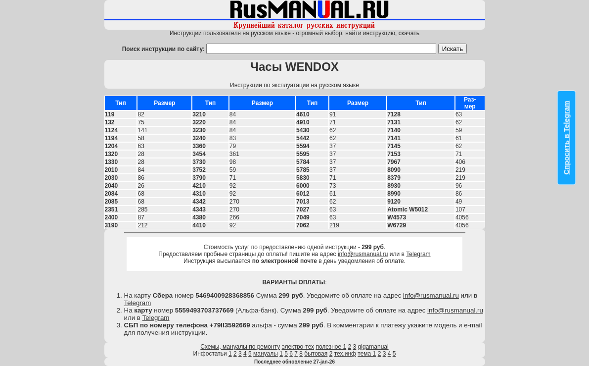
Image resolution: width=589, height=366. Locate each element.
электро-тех (298, 346)
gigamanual (373, 346)
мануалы (265, 353)
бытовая (315, 353)
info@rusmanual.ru (363, 254)
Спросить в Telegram (567, 137)
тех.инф (345, 353)
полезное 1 (331, 346)
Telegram (418, 254)
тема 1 (367, 353)
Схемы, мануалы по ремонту (240, 346)
